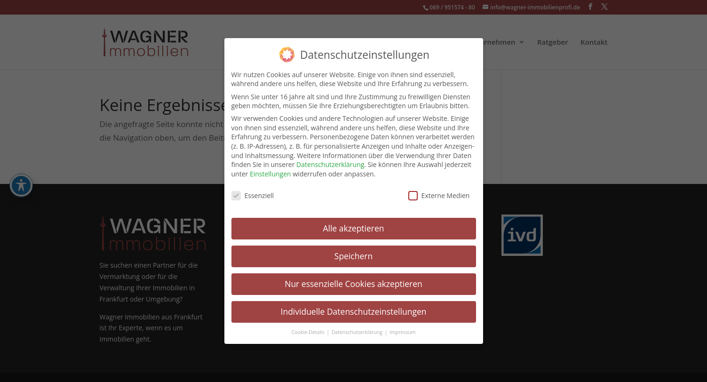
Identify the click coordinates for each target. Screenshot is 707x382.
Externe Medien (439, 195)
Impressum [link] (402, 331)
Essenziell (252, 195)
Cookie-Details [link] (308, 331)
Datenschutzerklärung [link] (330, 163)
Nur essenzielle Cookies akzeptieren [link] (353, 283)
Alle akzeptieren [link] (353, 227)
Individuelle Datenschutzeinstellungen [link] (354, 311)
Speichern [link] (353, 255)
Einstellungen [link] (270, 173)
